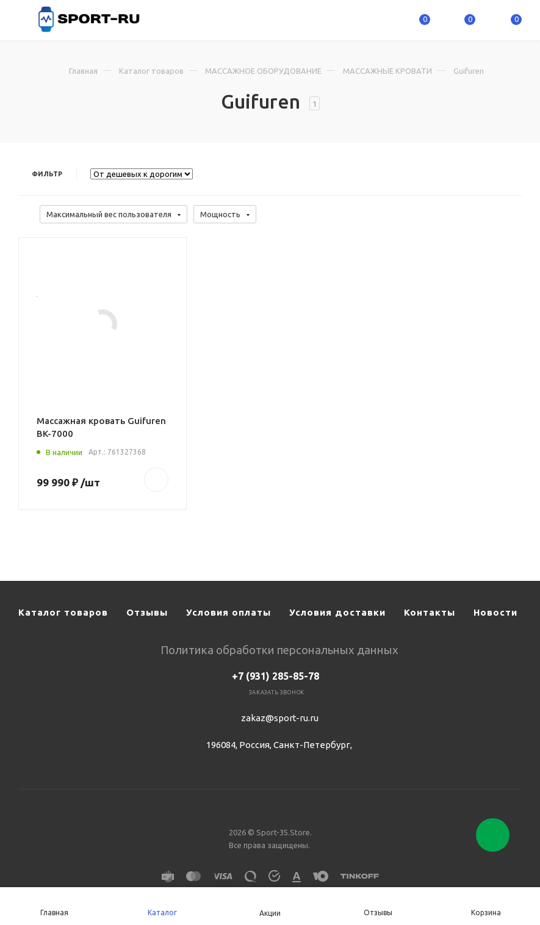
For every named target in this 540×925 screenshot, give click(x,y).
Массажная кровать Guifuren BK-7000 (101, 427)
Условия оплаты (228, 612)
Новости (495, 612)
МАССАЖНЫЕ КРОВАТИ (387, 71)
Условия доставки (337, 612)
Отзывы (147, 612)
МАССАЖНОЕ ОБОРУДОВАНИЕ (263, 71)
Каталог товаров (151, 71)
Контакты (429, 612)
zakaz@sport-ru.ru (280, 718)
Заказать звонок (276, 692)
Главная (83, 71)
